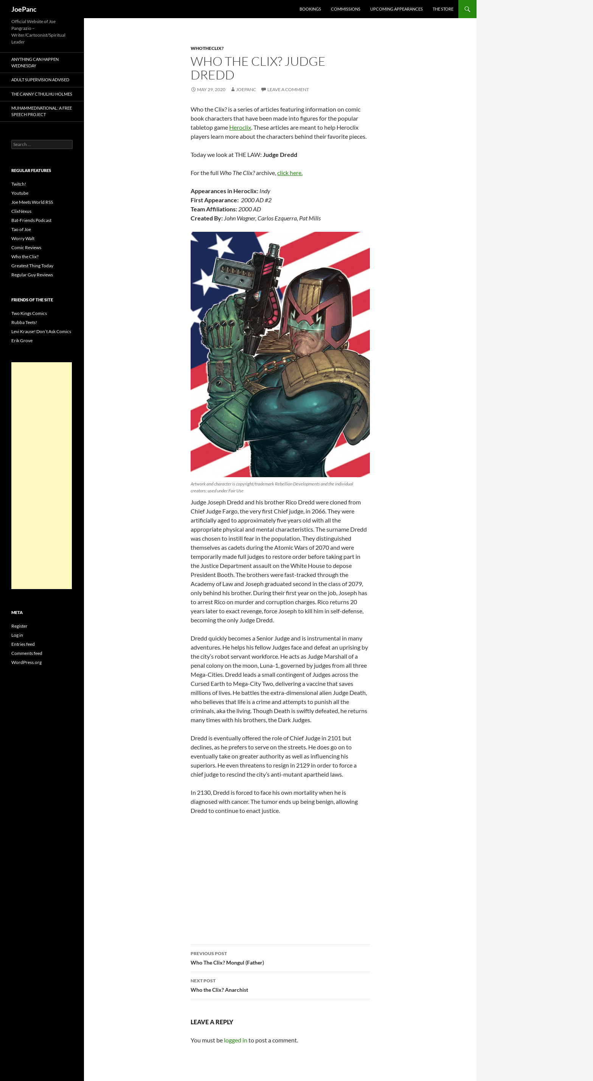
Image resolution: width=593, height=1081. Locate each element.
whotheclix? (207, 48)
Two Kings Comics (29, 313)
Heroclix (240, 127)
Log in (17, 635)
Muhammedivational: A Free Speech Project (41, 111)
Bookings (310, 8)
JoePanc (24, 9)
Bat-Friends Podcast (31, 220)
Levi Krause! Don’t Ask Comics (41, 331)
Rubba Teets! (24, 322)
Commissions (345, 8)
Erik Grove (22, 340)
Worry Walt (22, 238)
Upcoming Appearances (396, 8)
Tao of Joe (21, 229)
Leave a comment (288, 89)
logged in (235, 1040)
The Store (443, 8)
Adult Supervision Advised (40, 79)
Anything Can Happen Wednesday (35, 62)
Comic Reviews (26, 247)
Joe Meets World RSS (32, 202)
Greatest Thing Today (32, 265)
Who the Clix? (25, 256)
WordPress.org (26, 662)
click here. (290, 172)
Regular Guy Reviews (32, 275)
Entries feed (23, 644)
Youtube (19, 193)
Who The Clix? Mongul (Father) (280, 957)
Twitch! (18, 184)
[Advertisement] (41, 475)
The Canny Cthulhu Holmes (41, 94)
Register (19, 626)
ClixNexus (21, 211)
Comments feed (26, 653)
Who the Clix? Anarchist (280, 984)
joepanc (246, 89)
